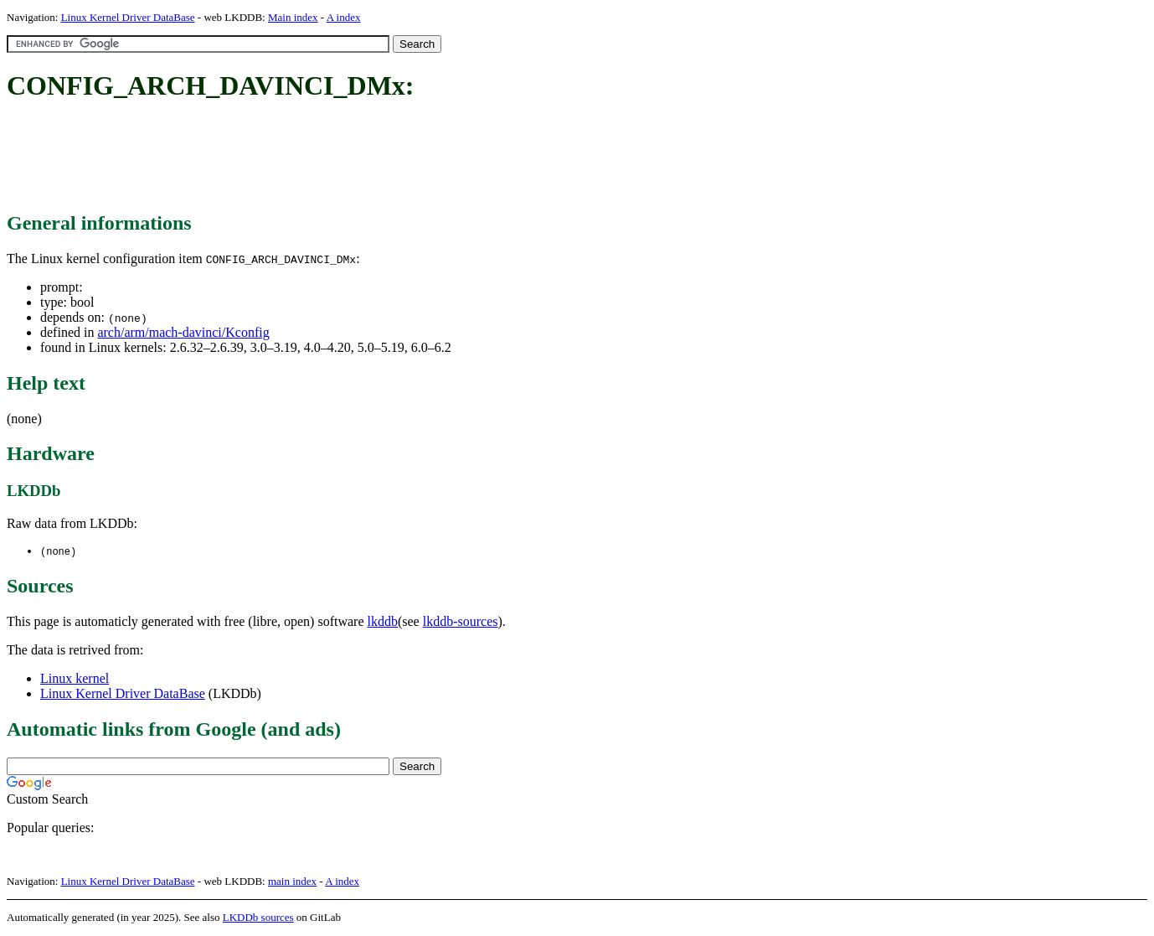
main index (292, 882)
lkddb (383, 622)
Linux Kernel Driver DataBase (128, 17)
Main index (293, 17)
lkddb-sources (460, 622)
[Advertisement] (311, 157)
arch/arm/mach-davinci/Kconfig (183, 332)
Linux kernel (74, 679)
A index (344, 17)
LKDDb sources (258, 918)
